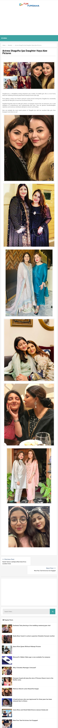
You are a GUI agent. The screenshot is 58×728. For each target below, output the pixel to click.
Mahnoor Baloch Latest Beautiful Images (26, 680)
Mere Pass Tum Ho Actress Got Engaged (45, 562)
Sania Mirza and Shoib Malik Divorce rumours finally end (30, 701)
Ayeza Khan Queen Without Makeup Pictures (27, 637)
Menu (4, 38)
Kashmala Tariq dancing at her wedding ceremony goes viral (31, 616)
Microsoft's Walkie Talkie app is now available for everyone (31, 648)
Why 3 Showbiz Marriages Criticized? (24, 659)
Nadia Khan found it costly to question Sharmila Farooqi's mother (34, 627)
